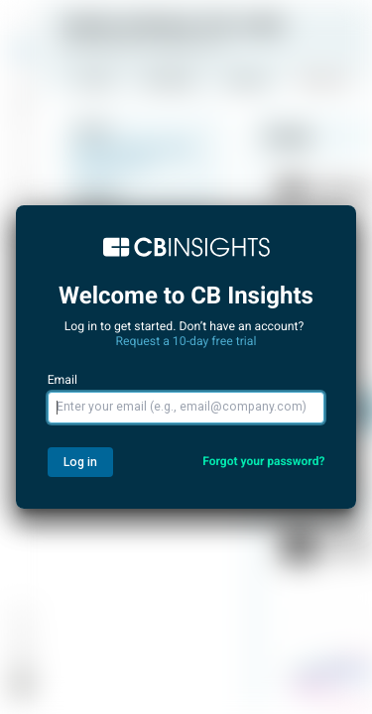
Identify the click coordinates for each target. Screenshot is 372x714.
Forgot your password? (263, 461)
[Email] (186, 407)
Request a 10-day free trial (186, 341)
